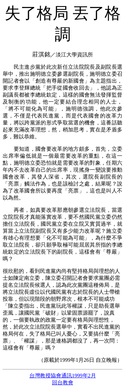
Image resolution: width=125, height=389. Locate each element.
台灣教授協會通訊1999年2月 (62, 375)
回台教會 (62, 382)
